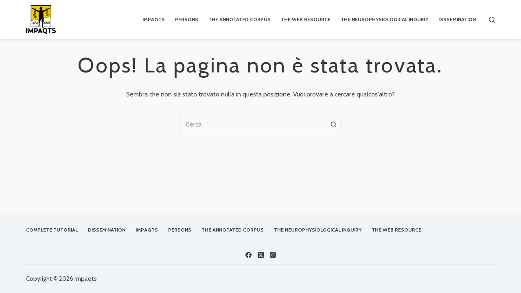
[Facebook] (248, 255)
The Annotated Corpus (239, 19)
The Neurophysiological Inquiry (384, 19)
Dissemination (457, 19)
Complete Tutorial (52, 230)
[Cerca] (492, 20)
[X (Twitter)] (261, 255)
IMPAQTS (153, 19)
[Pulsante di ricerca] (334, 124)
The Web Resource (306, 19)
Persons (186, 19)
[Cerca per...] (252, 124)
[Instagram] (273, 255)
